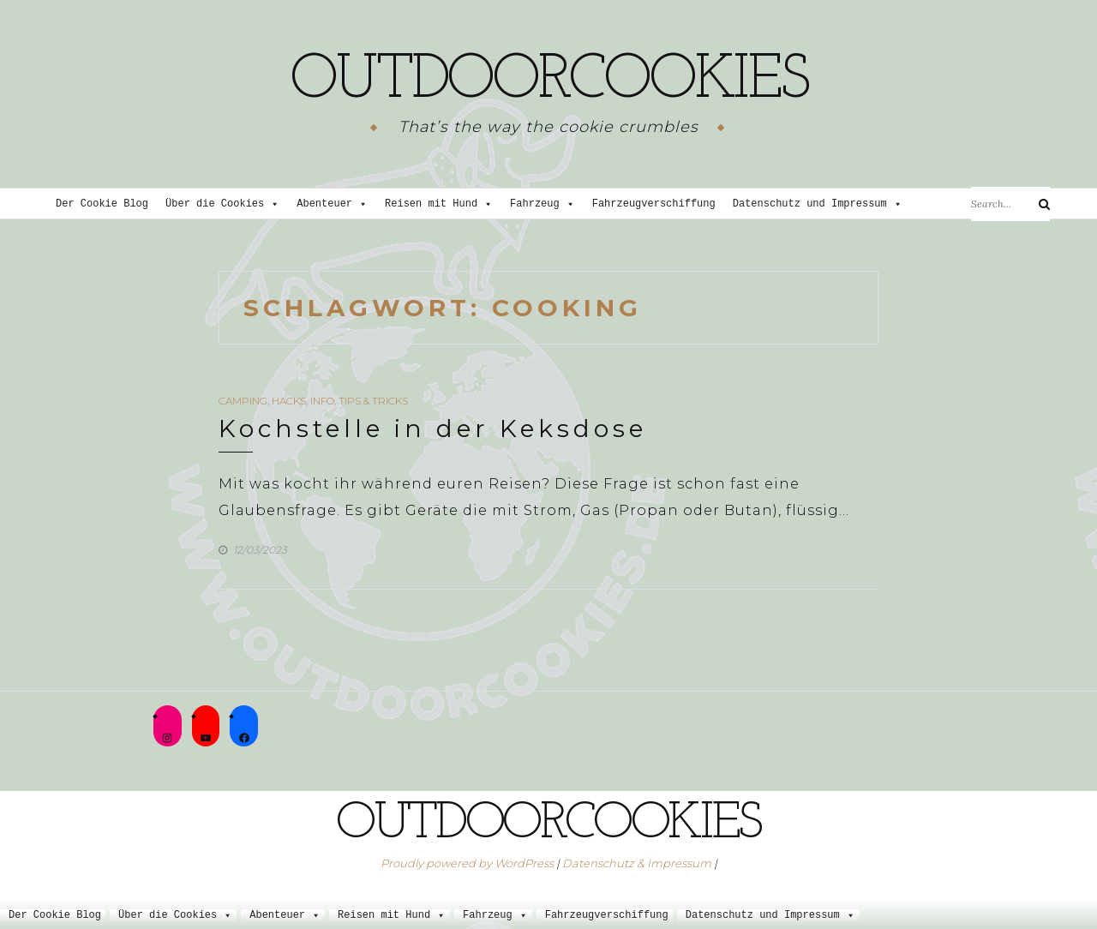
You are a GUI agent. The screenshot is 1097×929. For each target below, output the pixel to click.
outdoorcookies (548, 81)
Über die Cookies (222, 204)
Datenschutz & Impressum (636, 862)
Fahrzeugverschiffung (654, 204)
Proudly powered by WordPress (467, 862)
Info (322, 400)
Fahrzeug (542, 204)
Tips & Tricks (373, 400)
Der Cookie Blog (102, 204)
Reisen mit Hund (439, 204)
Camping (243, 400)
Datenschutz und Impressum (817, 204)
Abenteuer (332, 204)
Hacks (289, 400)
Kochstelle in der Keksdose (433, 428)
